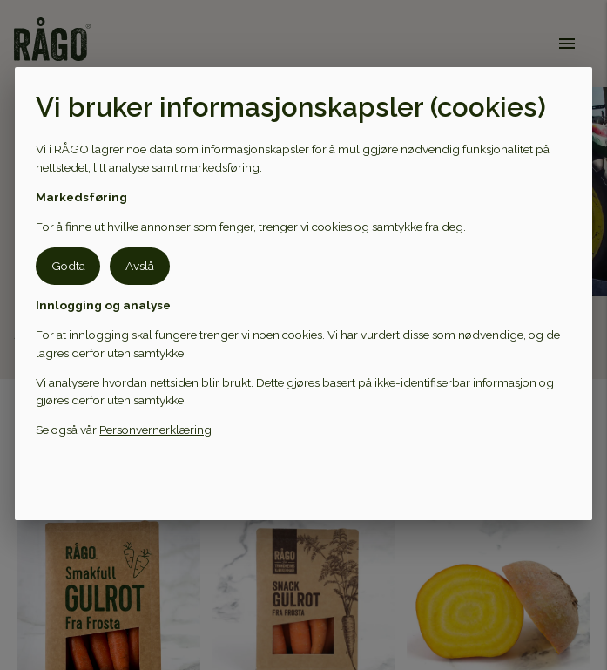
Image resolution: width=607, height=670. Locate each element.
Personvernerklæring (155, 430)
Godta (68, 266)
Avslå (139, 266)
